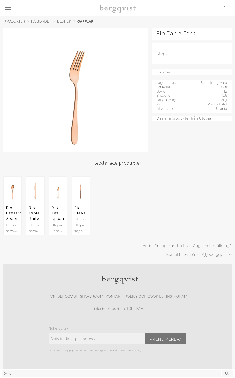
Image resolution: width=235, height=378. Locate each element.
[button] (9, 8)
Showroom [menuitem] (91, 296)
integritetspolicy (130, 350)
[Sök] (227, 373)
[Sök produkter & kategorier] (111, 373)
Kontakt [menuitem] (114, 296)
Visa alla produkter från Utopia (183, 118)
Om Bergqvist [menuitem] (64, 296)
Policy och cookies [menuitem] (144, 296)
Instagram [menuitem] (176, 296)
